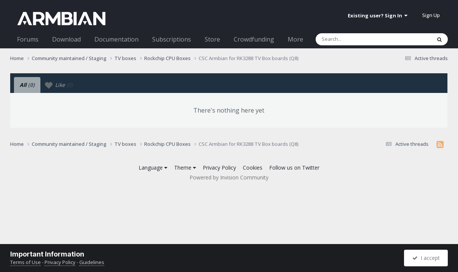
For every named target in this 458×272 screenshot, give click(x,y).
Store (212, 39)
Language (153, 167)
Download (66, 39)
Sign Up (431, 15)
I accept (426, 257)
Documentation (116, 39)
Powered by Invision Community (229, 177)
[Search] (354, 39)
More (295, 39)
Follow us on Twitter (294, 167)
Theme (185, 167)
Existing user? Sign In (377, 15)
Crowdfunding (254, 39)
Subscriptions (171, 39)
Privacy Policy (219, 167)
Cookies (252, 167)
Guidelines (91, 262)
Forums (28, 39)
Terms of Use (25, 262)
